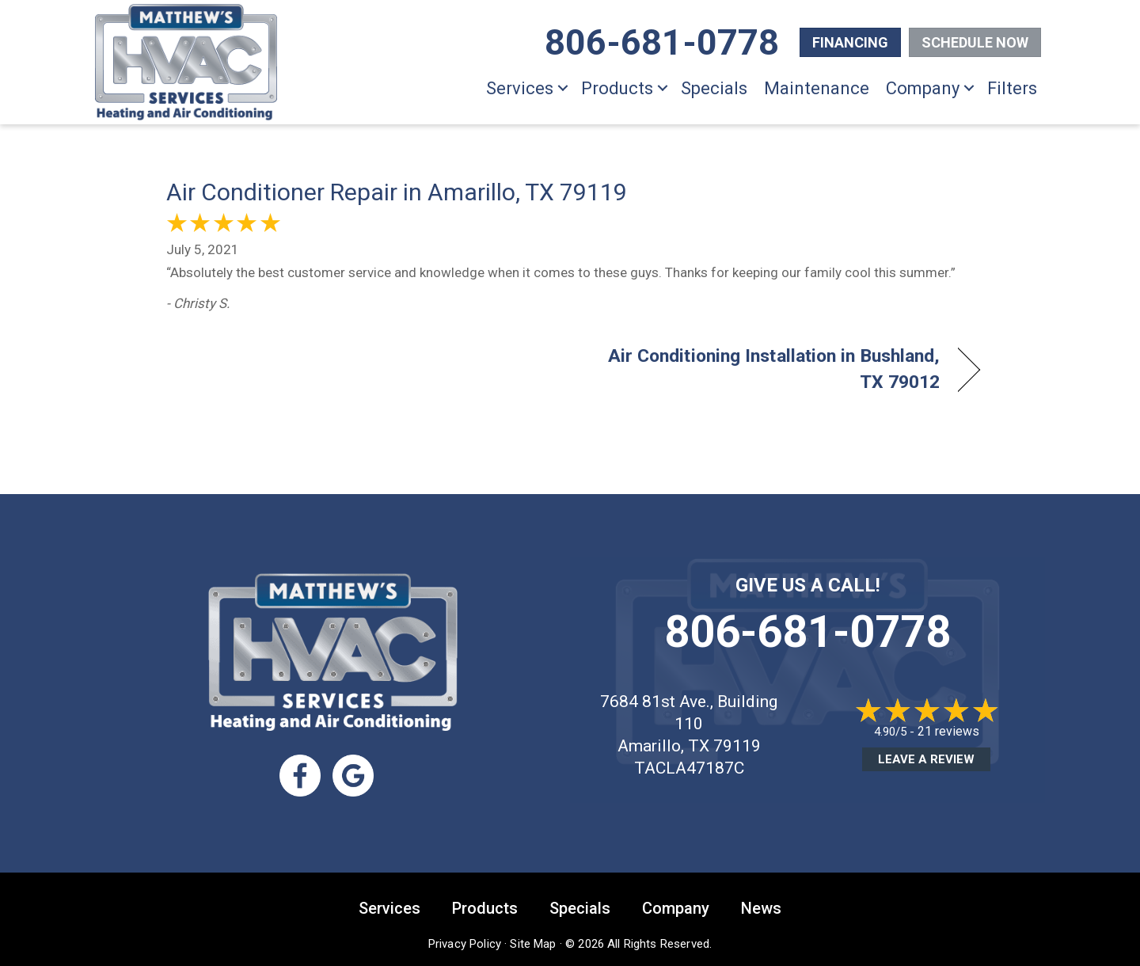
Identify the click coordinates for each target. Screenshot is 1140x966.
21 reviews (948, 731)
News (761, 906)
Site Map (533, 942)
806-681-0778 (807, 632)
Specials (714, 88)
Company (923, 88)
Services (519, 88)
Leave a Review (926, 759)
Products (617, 88)
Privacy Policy (464, 942)
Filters (1012, 88)
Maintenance (816, 88)
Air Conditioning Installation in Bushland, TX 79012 (767, 368)
